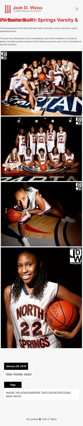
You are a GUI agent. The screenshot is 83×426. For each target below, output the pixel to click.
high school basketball (27, 392)
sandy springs (13, 395)
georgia (10, 392)
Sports (27, 374)
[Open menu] (77, 9)
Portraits (18, 374)
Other (9, 374)
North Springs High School (56, 392)
